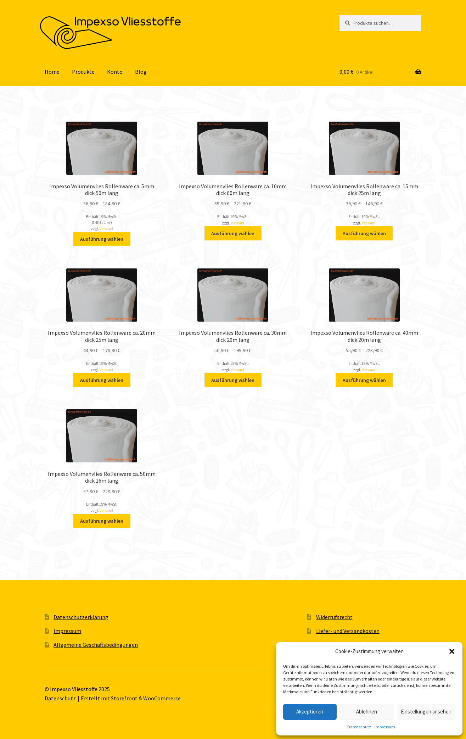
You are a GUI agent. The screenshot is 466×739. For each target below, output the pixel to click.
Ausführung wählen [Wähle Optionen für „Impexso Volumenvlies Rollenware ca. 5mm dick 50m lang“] (101, 239)
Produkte (83, 71)
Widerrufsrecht (334, 617)
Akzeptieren (309, 711)
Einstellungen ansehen (426, 711)
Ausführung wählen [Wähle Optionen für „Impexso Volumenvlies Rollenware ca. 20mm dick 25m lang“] (101, 380)
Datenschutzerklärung (81, 617)
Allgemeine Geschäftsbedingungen (96, 644)
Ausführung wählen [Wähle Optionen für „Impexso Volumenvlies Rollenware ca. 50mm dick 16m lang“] (101, 521)
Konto (115, 71)
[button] (451, 651)
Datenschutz (359, 726)
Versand (106, 228)
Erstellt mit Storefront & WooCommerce (131, 698)
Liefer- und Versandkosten (348, 630)
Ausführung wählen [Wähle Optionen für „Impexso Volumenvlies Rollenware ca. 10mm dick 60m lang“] (232, 233)
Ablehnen (366, 711)
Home (52, 71)
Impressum (385, 726)
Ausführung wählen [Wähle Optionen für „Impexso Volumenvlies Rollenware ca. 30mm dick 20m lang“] (232, 380)
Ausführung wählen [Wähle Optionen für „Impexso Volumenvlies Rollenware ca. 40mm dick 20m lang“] (364, 380)
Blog (141, 71)
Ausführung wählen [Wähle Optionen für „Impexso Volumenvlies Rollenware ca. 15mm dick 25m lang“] (364, 233)
